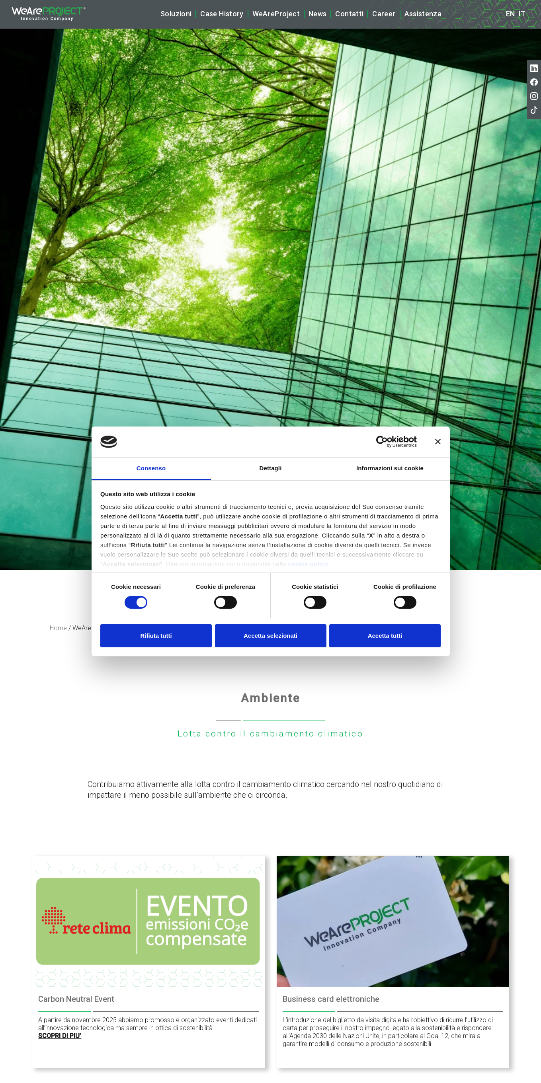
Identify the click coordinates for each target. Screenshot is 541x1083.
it (522, 14)
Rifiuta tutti (156, 635)
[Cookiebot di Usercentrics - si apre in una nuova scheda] (382, 442)
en (510, 14)
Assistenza (423, 14)
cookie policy (308, 564)
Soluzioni (175, 14)
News (317, 14)
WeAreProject (276, 14)
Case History (221, 14)
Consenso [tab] (151, 468)
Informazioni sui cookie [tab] (390, 468)
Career (383, 14)
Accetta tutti (385, 635)
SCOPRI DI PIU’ (59, 1036)
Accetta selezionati (270, 635)
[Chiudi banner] (438, 441)
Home (58, 628)
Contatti (349, 14)
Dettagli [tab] (271, 468)
